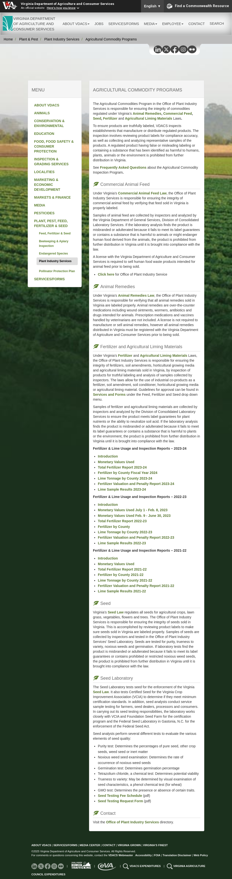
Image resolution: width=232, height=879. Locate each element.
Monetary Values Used (116, 462)
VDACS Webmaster (120, 855)
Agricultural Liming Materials (148, 118)
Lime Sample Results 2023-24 (122, 489)
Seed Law (116, 612)
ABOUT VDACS (46, 105)
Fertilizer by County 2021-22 (120, 575)
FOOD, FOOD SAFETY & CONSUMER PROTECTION (54, 146)
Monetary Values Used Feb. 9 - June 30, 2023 (134, 516)
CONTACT (196, 24)
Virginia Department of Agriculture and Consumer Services (67, 4)
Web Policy (200, 855)
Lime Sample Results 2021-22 (122, 591)
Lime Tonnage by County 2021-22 (125, 580)
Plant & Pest (28, 39)
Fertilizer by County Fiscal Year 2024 (127, 473)
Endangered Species (53, 253)
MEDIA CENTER (90, 845)
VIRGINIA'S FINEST (155, 845)
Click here (106, 274)
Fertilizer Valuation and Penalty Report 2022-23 (136, 537)
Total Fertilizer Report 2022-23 (122, 521)
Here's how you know (61, 8)
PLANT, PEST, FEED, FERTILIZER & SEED (51, 223)
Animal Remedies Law (136, 295)
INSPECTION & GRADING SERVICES (51, 161)
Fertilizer (110, 118)
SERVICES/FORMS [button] (123, 24)
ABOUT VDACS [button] (76, 24)
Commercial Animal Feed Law (142, 193)
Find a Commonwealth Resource (198, 6)
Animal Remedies (147, 113)
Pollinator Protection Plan (57, 271)
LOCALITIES (44, 172)
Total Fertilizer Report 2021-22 (122, 569)
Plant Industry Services (61, 39)
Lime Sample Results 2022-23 (122, 543)
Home (8, 39)
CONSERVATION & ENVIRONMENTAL (49, 123)
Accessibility (144, 855)
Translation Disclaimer (177, 855)
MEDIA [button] (150, 24)
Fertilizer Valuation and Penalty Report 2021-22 (136, 586)
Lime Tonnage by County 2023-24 (125, 478)
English (152, 6)
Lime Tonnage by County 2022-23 (125, 532)
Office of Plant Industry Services (132, 822)
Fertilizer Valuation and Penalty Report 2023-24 (136, 484)
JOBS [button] (98, 24)
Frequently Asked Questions (123, 167)
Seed (97, 118)
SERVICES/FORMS (49, 279)
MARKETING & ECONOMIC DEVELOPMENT (47, 184)
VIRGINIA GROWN (129, 845)
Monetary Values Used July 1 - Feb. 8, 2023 (133, 510)
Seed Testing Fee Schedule (120, 796)
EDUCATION (44, 134)
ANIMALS (42, 113)
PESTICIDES (44, 213)
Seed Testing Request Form (120, 801)
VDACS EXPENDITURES (145, 866)
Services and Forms (109, 394)
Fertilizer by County (114, 527)
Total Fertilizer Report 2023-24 (122, 467)
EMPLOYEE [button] (172, 24)
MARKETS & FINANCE (52, 197)
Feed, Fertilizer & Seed (55, 233)
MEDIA (39, 205)
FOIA (157, 855)
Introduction (108, 456)
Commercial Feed (177, 113)
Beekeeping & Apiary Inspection (53, 244)
